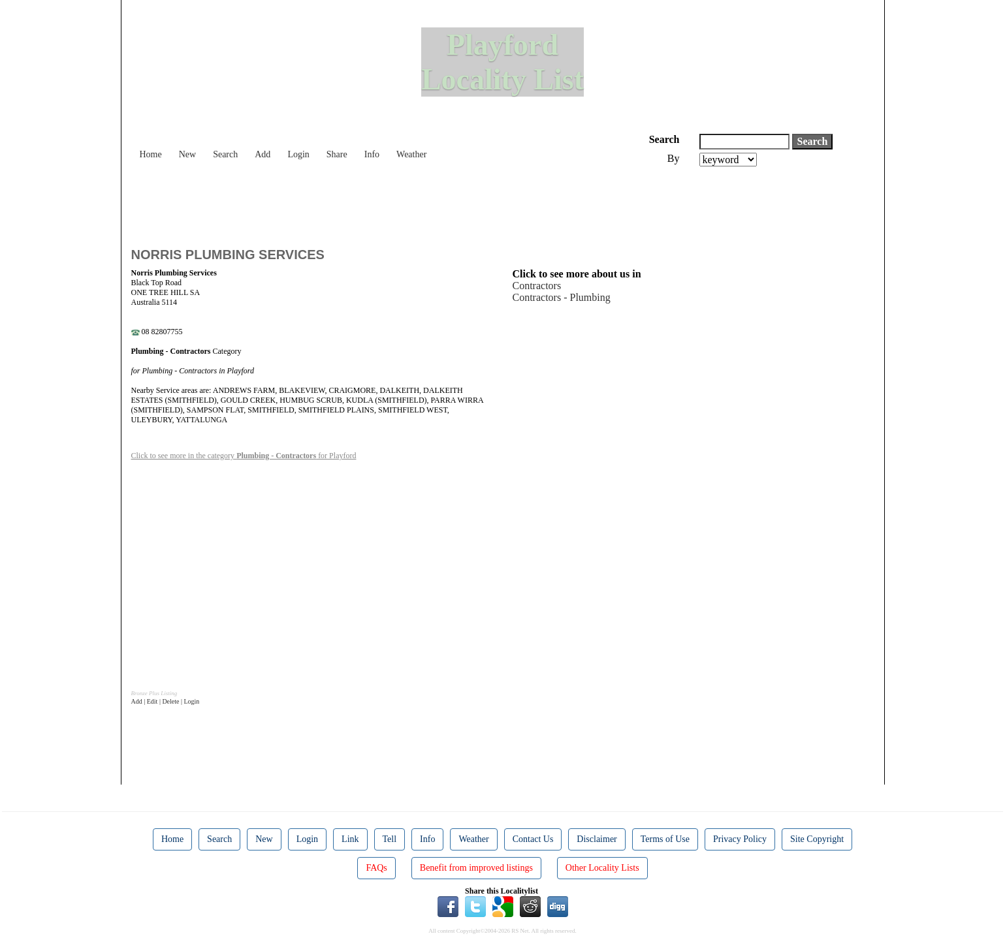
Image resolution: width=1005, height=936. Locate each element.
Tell (390, 839)
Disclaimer (596, 839)
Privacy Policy (740, 839)
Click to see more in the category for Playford (244, 455)
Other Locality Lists (602, 868)
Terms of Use (665, 839)
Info (371, 154)
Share (337, 154)
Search (225, 154)
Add (262, 154)
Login (298, 154)
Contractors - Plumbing (562, 297)
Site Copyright (817, 839)
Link (350, 839)
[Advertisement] (369, 202)
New (187, 154)
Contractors (537, 285)
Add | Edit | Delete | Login (165, 701)
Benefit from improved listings (476, 868)
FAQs (376, 868)
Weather (411, 154)
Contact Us (533, 839)
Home (151, 154)
